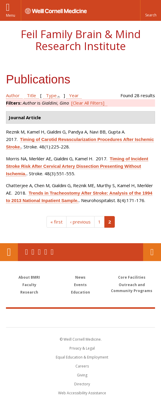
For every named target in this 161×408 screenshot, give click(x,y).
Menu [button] (10, 15)
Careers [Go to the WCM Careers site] (82, 366)
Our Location (9, 252)
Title (31, 95)
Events (80, 284)
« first (56, 222)
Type (51, 95)
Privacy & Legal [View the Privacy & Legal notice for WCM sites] (82, 348)
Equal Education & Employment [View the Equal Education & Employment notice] (82, 357)
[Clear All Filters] (87, 103)
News (80, 277)
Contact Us (152, 252)
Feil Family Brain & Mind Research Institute (81, 40)
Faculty (29, 284)
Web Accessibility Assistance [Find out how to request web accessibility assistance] (82, 392)
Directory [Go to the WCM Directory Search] (82, 384)
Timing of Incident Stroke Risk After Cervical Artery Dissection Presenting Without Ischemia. (77, 166)
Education (80, 292)
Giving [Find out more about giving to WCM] (82, 375)
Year (74, 95)
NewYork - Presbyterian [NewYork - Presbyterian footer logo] (118, 317)
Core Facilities (131, 277)
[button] (150, 10)
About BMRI (29, 277)
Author (13, 95)
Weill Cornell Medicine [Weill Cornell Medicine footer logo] (49, 317)
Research (29, 292)
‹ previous (80, 222)
